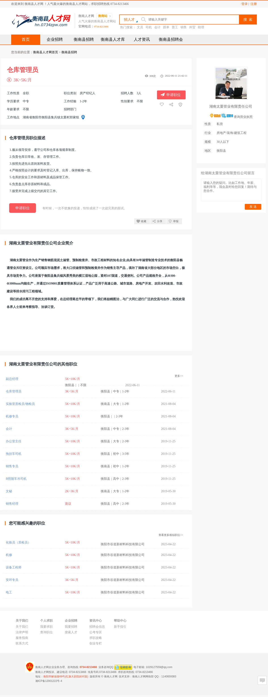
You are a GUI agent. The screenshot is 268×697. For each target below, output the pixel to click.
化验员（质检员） (18, 542)
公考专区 (95, 632)
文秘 (9, 491)
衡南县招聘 (84, 39)
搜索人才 (71, 632)
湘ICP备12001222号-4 (48, 681)
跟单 (166, 27)
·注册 (253, 4)
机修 (9, 555)
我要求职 (46, 626)
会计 (157, 27)
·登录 (244, 4)
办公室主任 (13, 441)
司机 (149, 27)
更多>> (179, 375)
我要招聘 (71, 626)
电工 (9, 592)
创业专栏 (95, 643)
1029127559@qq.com (159, 667)
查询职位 (46, 632)
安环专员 (12, 580)
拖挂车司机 (13, 453)
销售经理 (12, 503)
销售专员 (12, 466)
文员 (140, 27)
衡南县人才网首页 (45, 52)
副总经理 (12, 379)
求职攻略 (95, 638)
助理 (201, 27)
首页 (26, 39)
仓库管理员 (13, 391)
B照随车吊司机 (16, 478)
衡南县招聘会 (171, 39)
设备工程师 (13, 567)
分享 (159, 221)
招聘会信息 (97, 626)
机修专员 (12, 416)
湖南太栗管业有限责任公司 (230, 106)
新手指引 (120, 626)
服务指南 (22, 638)
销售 (183, 27)
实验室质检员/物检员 (20, 404)
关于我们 (22, 626)
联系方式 (22, 643)
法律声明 (22, 632)
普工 (175, 27)
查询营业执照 (243, 117)
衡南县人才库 (113, 39)
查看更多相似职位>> (171, 535)
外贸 (192, 27)
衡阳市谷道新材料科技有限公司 (122, 544)
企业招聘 (55, 39)
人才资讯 (142, 39)
